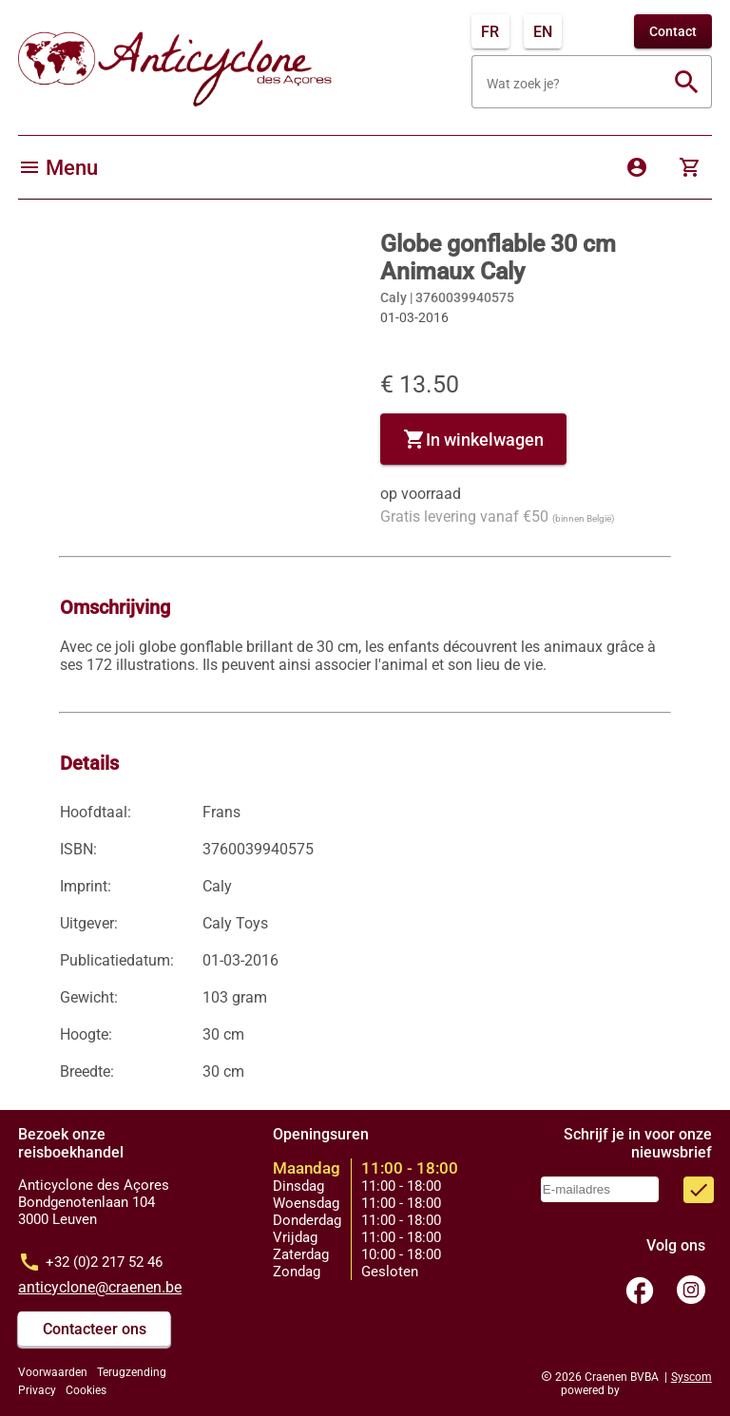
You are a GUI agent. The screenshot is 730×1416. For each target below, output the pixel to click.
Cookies (86, 1390)
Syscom (691, 1377)
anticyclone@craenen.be (100, 1287)
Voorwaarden (52, 1372)
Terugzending (131, 1372)
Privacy (37, 1390)
